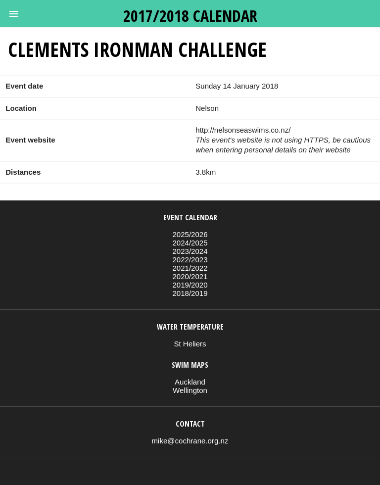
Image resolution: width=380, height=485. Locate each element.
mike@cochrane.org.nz (190, 440)
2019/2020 (189, 285)
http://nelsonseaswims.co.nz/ (242, 130)
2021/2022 (189, 268)
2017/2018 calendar (190, 15)
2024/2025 (189, 243)
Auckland (190, 382)
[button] (14, 14)
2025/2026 (189, 234)
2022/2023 (189, 259)
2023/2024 (189, 251)
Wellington (190, 390)
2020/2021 (189, 276)
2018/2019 (189, 293)
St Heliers (190, 344)
